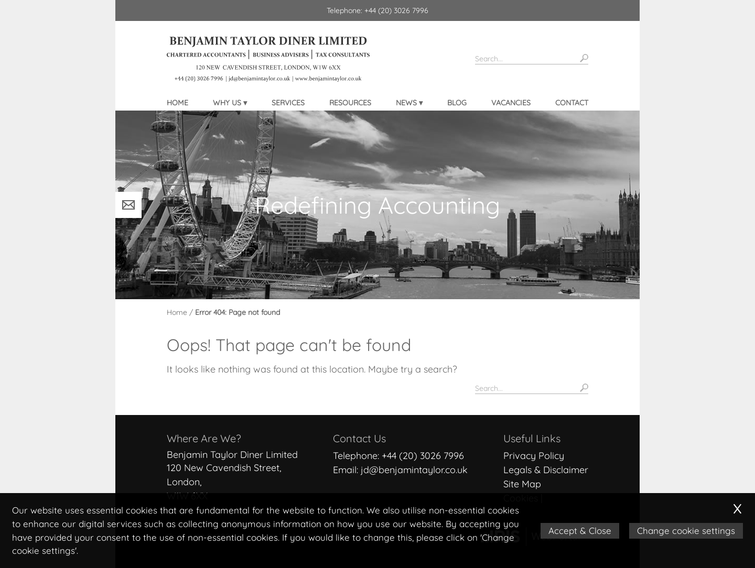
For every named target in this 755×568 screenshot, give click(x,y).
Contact (571, 102)
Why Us (227, 102)
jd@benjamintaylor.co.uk (414, 470)
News (406, 102)
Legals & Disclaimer (545, 470)
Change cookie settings (687, 530)
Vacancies (511, 102)
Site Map (522, 484)
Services (288, 102)
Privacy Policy (533, 456)
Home (177, 102)
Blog (457, 102)
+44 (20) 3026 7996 (423, 456)
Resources (350, 102)
